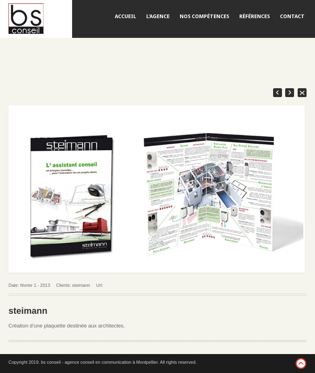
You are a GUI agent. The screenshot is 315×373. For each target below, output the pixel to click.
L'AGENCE (158, 16)
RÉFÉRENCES (254, 16)
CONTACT (292, 16)
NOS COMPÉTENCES (204, 16)
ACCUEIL (125, 16)
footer (301, 363)
